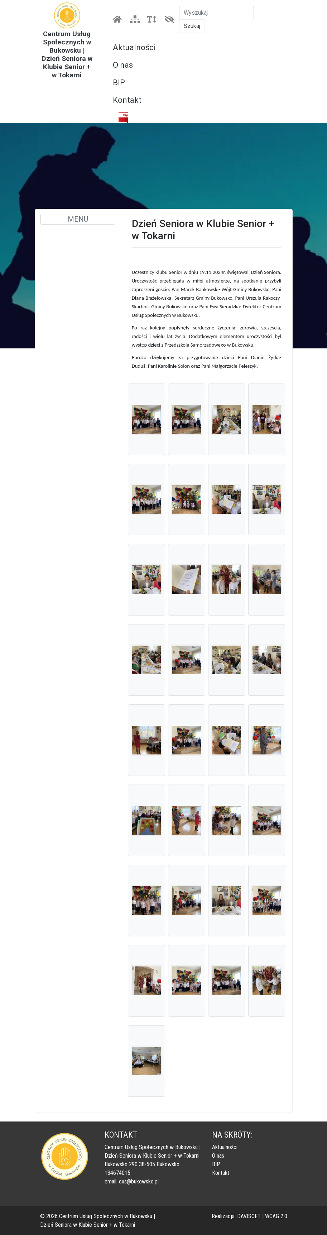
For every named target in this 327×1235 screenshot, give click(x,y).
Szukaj (192, 26)
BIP (119, 82)
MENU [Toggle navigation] (78, 219)
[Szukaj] (216, 12)
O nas (123, 65)
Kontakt (127, 100)
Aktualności (134, 47)
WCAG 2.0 (276, 1216)
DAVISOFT (249, 1216)
